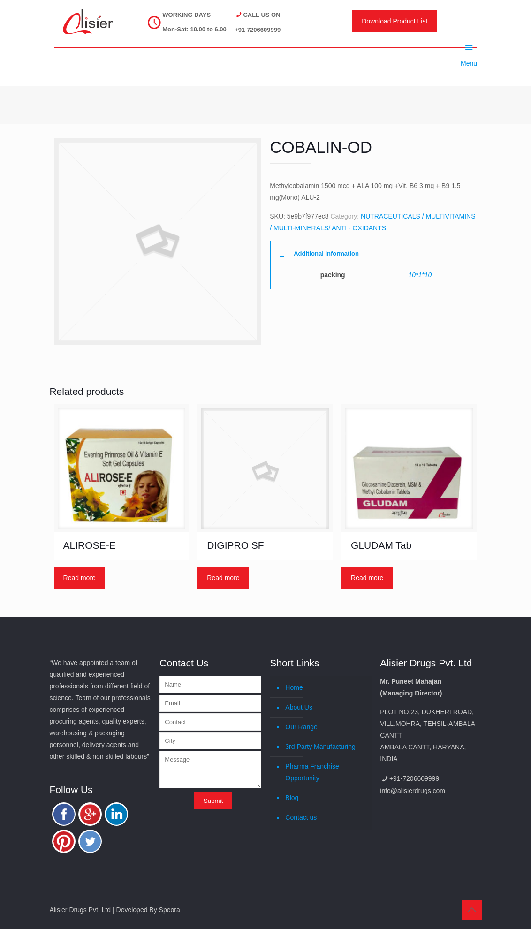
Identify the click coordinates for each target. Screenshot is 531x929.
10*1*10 (420, 275)
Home (294, 687)
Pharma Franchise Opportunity (312, 772)
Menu (469, 47)
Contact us (301, 817)
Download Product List (394, 21)
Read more (79, 578)
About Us (298, 707)
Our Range (301, 727)
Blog (291, 797)
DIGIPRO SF (235, 545)
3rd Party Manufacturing (320, 746)
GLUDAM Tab (381, 545)
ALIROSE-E (89, 545)
